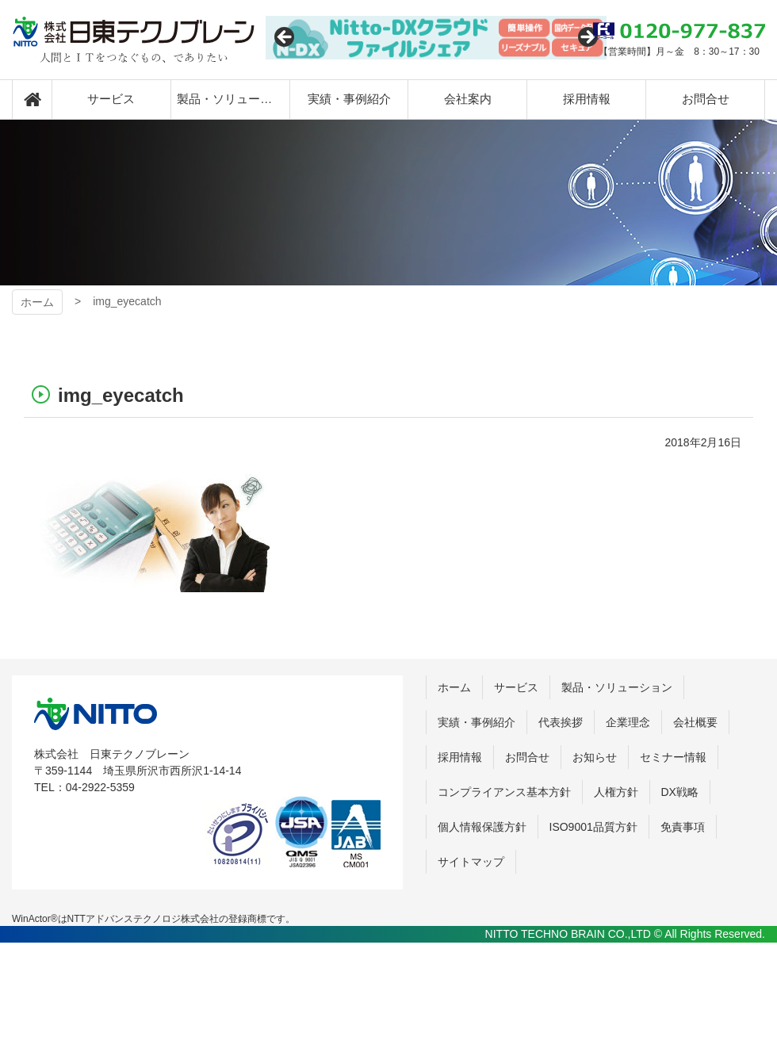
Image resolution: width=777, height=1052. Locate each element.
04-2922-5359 (100, 787)
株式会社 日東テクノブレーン (95, 714)
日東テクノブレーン (133, 40)
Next (587, 38)
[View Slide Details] (436, 37)
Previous (285, 38)
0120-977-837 (679, 31)
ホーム (37, 302)
